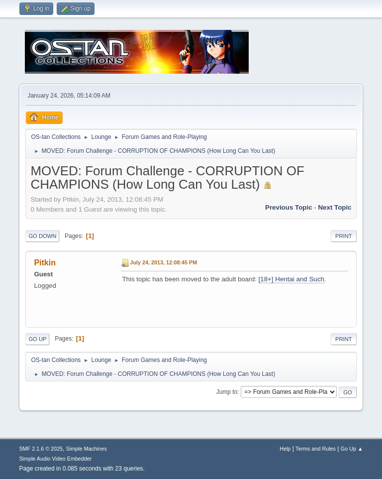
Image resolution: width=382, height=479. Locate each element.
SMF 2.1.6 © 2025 (41, 449)
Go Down (42, 236)
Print (343, 236)
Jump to (227, 391)
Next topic (334, 207)
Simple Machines (86, 449)
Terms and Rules (315, 449)
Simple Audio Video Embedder (55, 459)
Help (285, 449)
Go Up (37, 339)
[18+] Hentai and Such (291, 279)
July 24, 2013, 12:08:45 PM (163, 262)
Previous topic (288, 207)
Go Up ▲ (352, 449)
